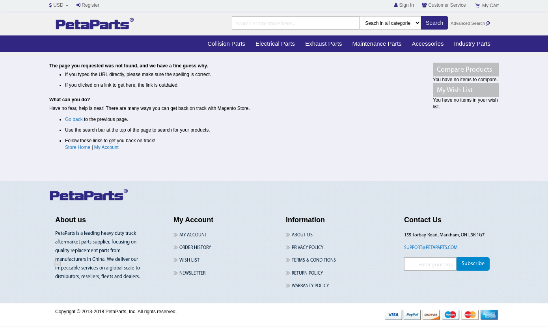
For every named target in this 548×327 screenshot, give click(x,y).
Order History (195, 247)
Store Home (77, 147)
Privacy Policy (307, 247)
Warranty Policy (310, 286)
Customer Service (444, 5)
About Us (302, 235)
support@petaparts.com (431, 247)
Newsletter (192, 273)
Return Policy (307, 273)
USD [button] (59, 5)
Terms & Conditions (314, 260)
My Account (106, 147)
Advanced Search (470, 23)
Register (87, 5)
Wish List (189, 260)
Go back (74, 119)
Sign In (404, 5)
